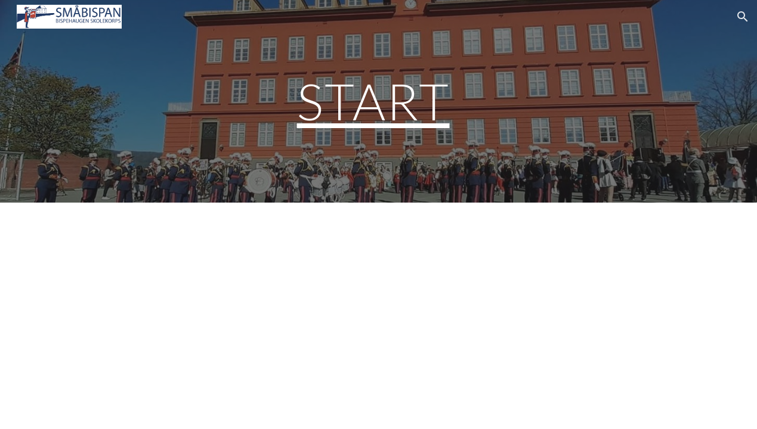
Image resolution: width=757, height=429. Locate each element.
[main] (378, 101)
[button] (742, 16)
